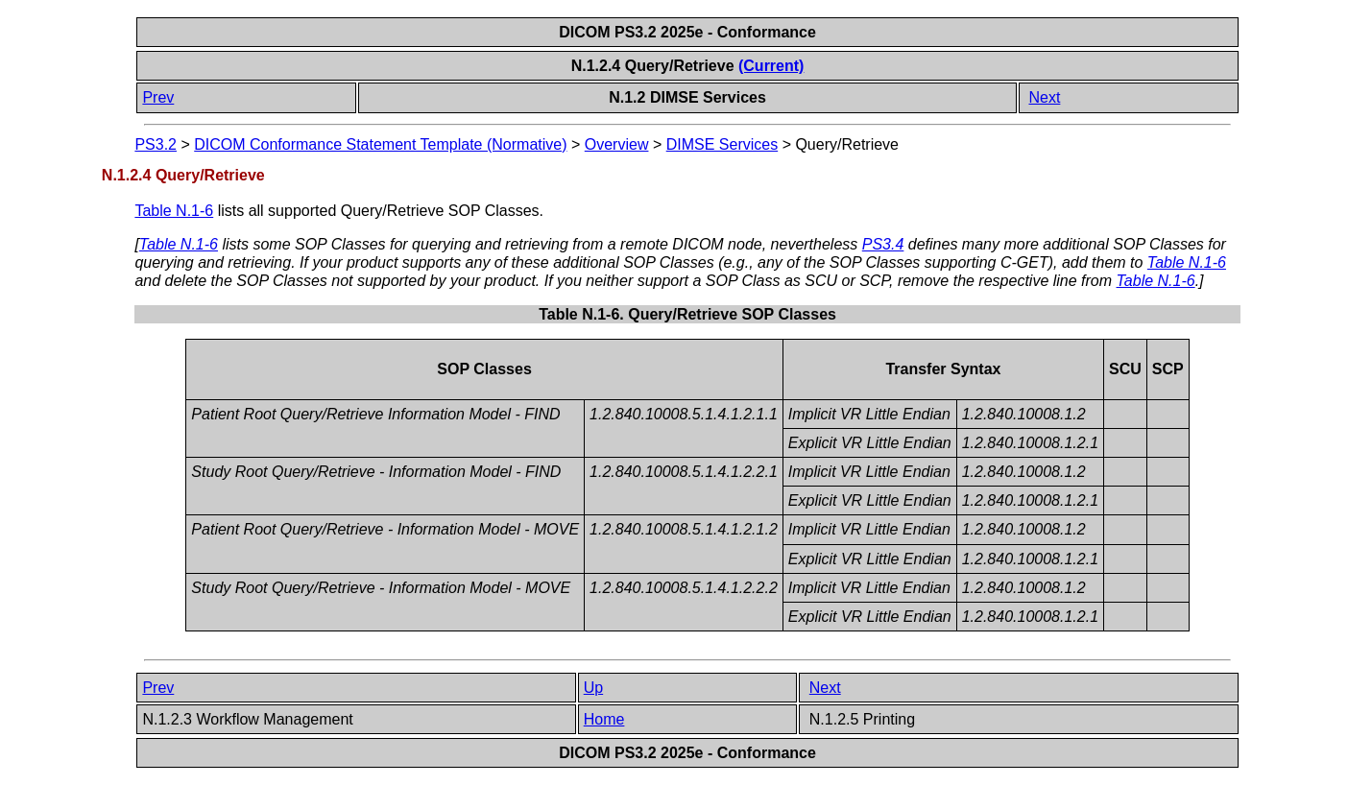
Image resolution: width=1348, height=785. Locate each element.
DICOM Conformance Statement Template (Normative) (380, 144)
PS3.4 (883, 244)
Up (593, 687)
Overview (617, 144)
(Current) (771, 66)
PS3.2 (155, 144)
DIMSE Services (722, 144)
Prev (158, 97)
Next (1044, 97)
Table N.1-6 (173, 210)
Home (604, 719)
